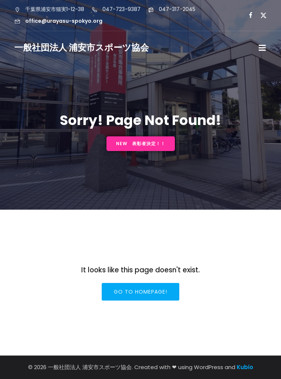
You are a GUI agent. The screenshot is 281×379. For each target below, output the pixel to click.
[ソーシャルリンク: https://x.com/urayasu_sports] (260, 15)
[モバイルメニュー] (262, 48)
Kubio (245, 367)
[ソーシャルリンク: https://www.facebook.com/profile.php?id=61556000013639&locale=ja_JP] (247, 15)
